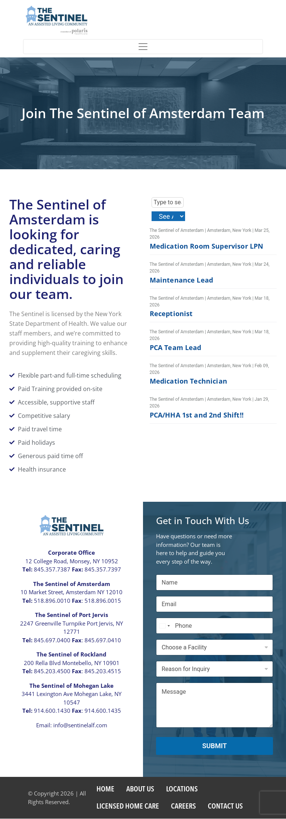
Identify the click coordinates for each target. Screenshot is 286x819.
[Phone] (214, 626)
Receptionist (171, 313)
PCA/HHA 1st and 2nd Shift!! (197, 415)
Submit (214, 746)
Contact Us (225, 806)
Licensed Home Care (127, 806)
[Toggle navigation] (143, 46)
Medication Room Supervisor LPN (207, 246)
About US (140, 789)
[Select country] (164, 626)
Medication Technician (188, 381)
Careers (183, 806)
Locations (182, 789)
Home (105, 789)
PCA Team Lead (175, 347)
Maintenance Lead (181, 279)
